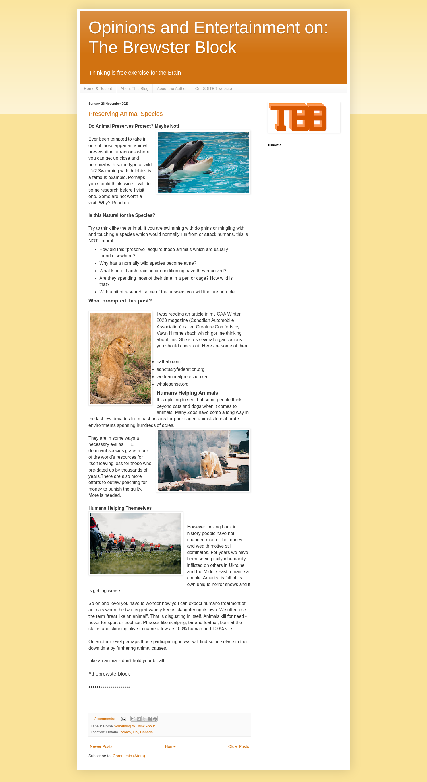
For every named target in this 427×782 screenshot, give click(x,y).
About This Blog (135, 88)
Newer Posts (101, 746)
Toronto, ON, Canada (136, 732)
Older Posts (238, 746)
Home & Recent (98, 88)
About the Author (171, 88)
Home (170, 746)
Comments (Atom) (129, 756)
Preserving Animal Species (125, 113)
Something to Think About (134, 726)
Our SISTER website (213, 88)
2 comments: (105, 719)
